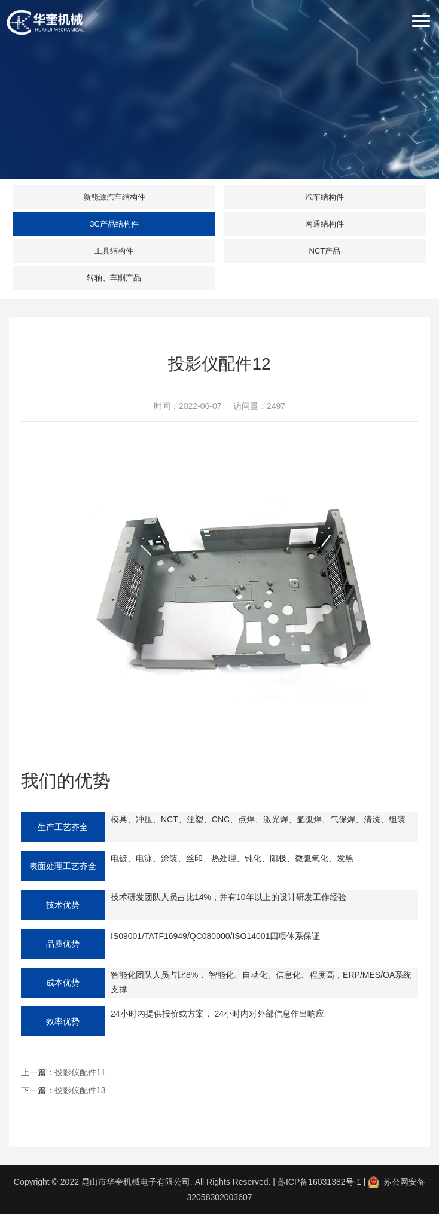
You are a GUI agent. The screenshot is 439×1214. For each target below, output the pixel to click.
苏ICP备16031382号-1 (319, 1181)
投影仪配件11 (80, 1072)
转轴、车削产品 (114, 277)
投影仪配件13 (80, 1090)
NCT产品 (325, 250)
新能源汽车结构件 (114, 197)
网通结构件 (324, 223)
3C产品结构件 (114, 223)
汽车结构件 (324, 197)
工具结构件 (113, 250)
